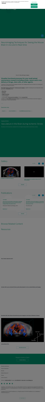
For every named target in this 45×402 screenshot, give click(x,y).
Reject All (34, 4)
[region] (22, 4)
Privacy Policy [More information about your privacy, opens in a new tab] (4, 3)
